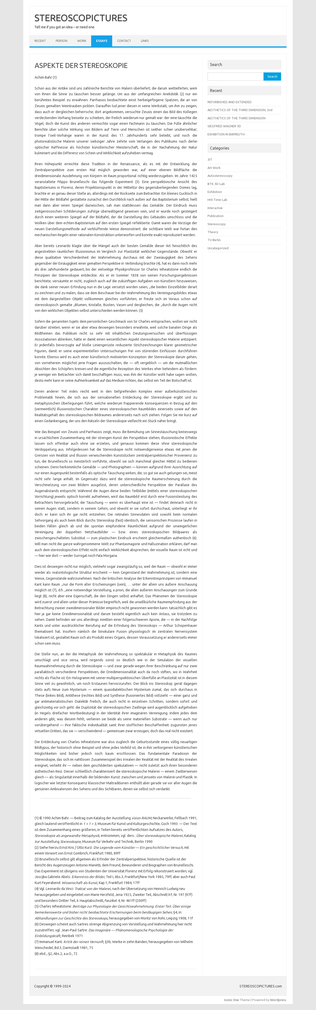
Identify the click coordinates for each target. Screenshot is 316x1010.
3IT (210, 159)
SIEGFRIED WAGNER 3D (224, 126)
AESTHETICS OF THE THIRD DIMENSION (236, 118)
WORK (81, 40)
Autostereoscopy (220, 175)
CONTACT (124, 40)
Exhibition (215, 191)
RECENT (40, 40)
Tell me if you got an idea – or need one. (64, 27)
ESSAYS (101, 40)
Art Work (214, 167)
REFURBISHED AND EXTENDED (230, 102)
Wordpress (278, 1000)
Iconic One (231, 1000)
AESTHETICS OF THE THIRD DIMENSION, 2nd (240, 110)
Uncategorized (218, 248)
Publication (216, 216)
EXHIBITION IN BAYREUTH (226, 134)
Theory (213, 232)
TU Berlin (214, 240)
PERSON (61, 40)
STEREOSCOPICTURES (80, 17)
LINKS (145, 40)
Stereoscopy (217, 224)
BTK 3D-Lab (216, 184)
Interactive (215, 208)
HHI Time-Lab (217, 199)
